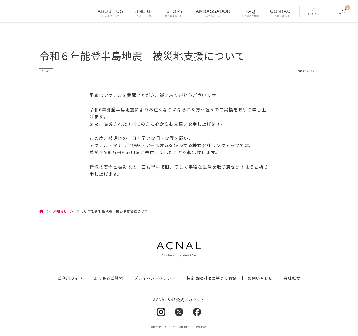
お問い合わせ (260, 278)
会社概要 (292, 278)
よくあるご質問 (108, 278)
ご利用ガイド (70, 278)
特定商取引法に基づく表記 (211, 278)
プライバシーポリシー (154, 278)
